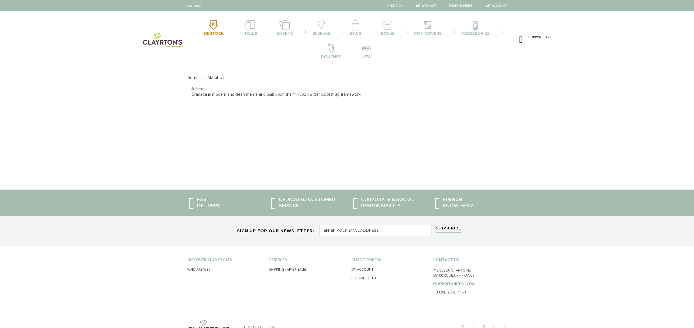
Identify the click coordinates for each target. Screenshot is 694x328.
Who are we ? (198, 251)
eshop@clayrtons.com (454, 265)
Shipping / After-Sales (287, 251)
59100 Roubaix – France (453, 256)
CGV (271, 308)
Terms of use (253, 308)
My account (362, 251)
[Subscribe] (448, 211)
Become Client (364, 259)
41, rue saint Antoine (452, 251)
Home (193, 59)
